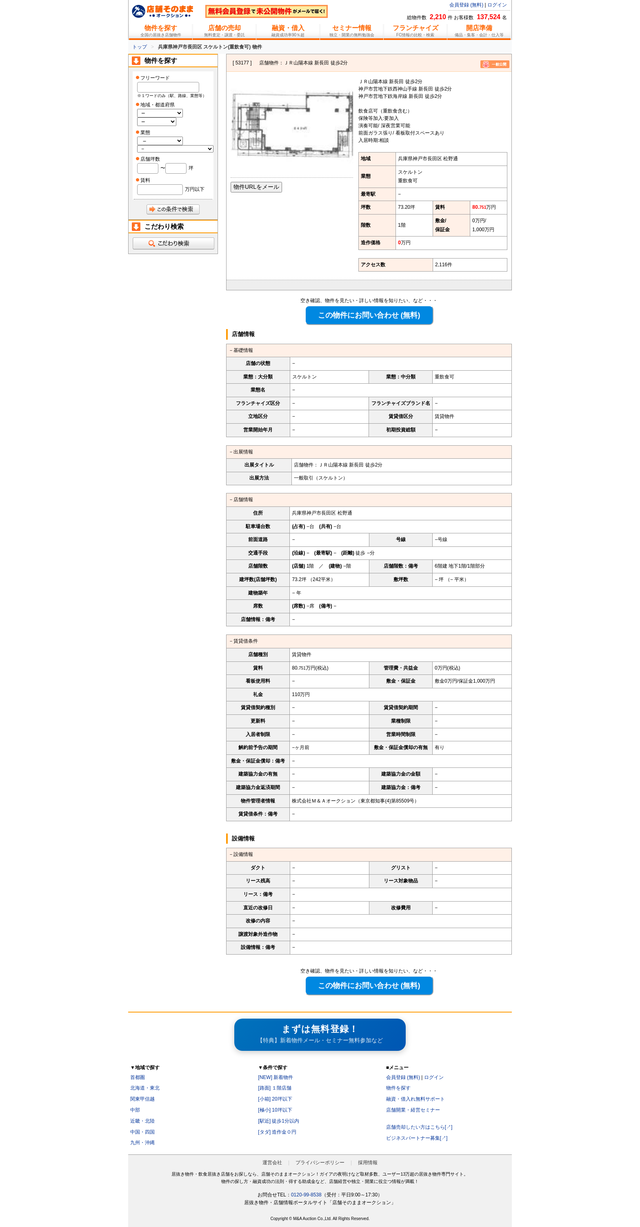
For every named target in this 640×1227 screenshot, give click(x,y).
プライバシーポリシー (320, 1162)
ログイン (497, 5)
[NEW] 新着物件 (275, 1077)
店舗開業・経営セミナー (413, 1110)
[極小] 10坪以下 (275, 1110)
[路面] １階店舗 (274, 1088)
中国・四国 (142, 1132)
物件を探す (398, 1088)
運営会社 (272, 1162)
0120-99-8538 (306, 1195)
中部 (135, 1110)
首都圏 (137, 1077)
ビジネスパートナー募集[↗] (417, 1138)
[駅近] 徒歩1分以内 (278, 1121)
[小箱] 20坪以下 (275, 1099)
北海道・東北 (145, 1088)
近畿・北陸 (142, 1121)
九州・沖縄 (142, 1142)
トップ (139, 46)
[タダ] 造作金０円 (277, 1132)
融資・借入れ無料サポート (415, 1099)
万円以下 (194, 189)
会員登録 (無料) (466, 5)
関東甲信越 (142, 1099)
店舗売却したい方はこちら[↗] (419, 1127)
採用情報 (368, 1162)
